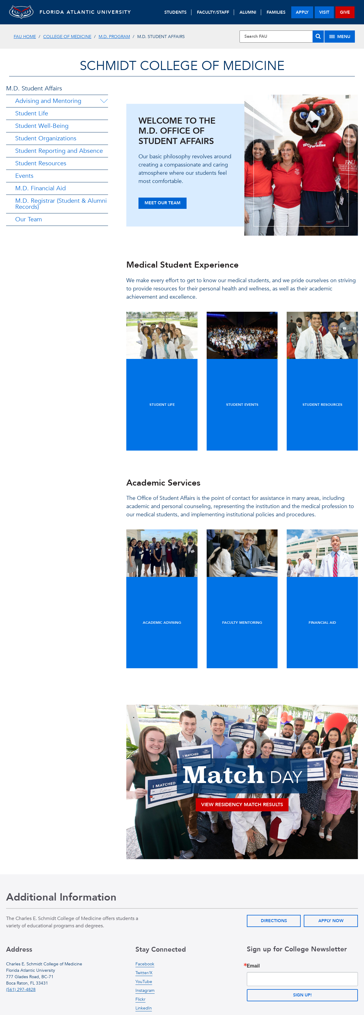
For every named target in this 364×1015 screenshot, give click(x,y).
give (345, 12)
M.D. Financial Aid (40, 188)
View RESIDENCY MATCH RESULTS (242, 804)
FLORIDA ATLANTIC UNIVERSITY (85, 12)
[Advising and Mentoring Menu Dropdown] (104, 101)
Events (24, 176)
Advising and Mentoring (48, 101)
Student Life (31, 113)
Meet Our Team (162, 203)
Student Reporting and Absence (59, 151)
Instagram (145, 990)
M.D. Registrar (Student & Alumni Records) (61, 204)
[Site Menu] (339, 36)
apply (302, 12)
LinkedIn (143, 1008)
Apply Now (331, 921)
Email (253, 966)
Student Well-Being (41, 126)
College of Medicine (67, 37)
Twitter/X (143, 973)
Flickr (140, 999)
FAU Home (25, 37)
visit (324, 12)
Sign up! (302, 995)
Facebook (144, 964)
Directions (274, 921)
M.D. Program (114, 37)
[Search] (318, 36)
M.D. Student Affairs (34, 88)
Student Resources (40, 163)
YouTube (143, 982)
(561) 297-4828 (21, 989)
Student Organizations (45, 138)
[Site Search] (282, 36)
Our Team (28, 219)
